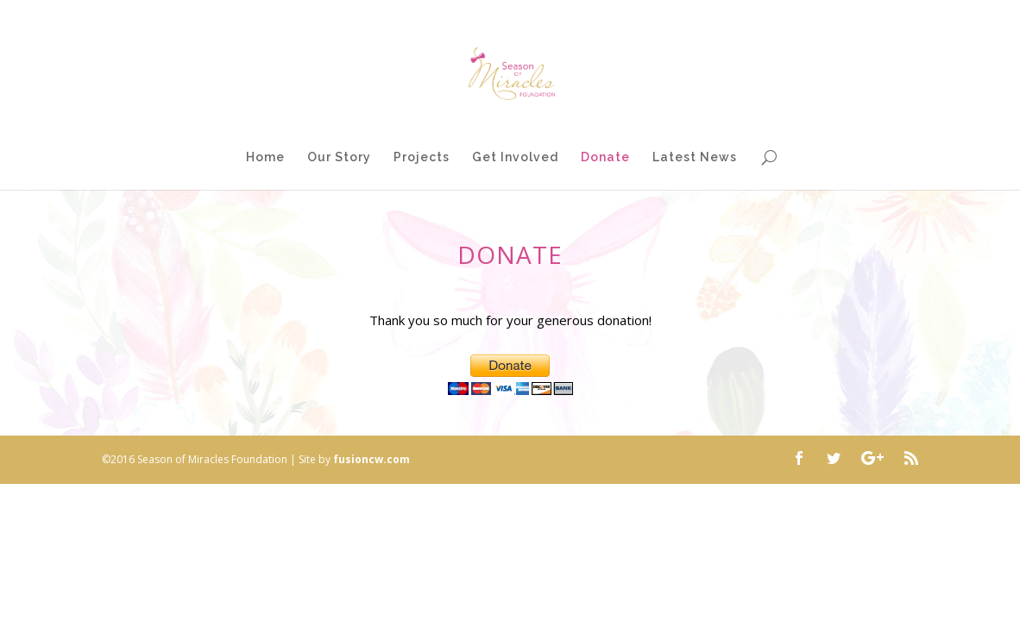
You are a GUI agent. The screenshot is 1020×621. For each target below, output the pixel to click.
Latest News (694, 157)
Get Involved (515, 157)
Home (265, 157)
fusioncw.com (371, 459)
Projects (422, 157)
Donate (605, 157)
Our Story (339, 157)
